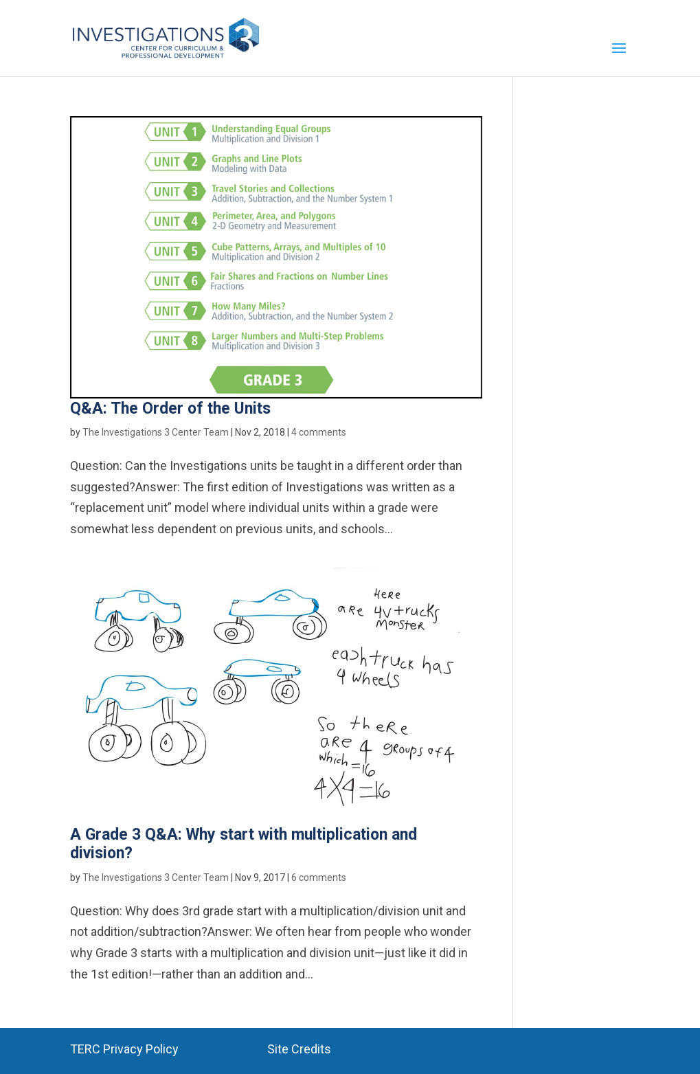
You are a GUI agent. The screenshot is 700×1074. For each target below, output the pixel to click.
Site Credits (299, 1049)
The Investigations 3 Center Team (155, 432)
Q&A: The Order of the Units (170, 408)
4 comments (318, 432)
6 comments (318, 877)
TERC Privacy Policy (124, 1049)
